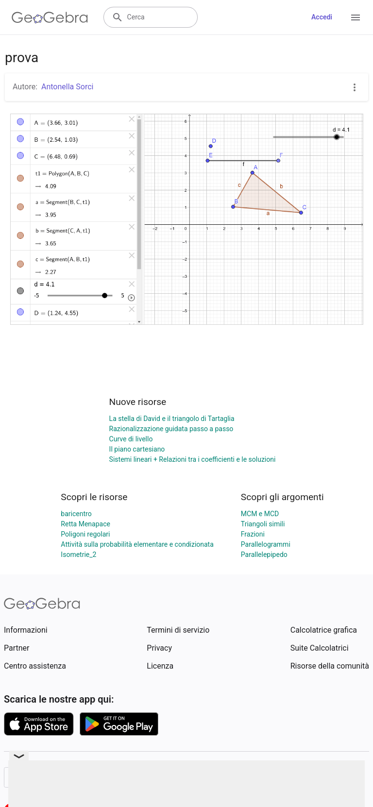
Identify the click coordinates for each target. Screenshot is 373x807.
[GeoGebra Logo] (50, 17)
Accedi (321, 17)
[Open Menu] (355, 17)
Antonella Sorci (67, 86)
